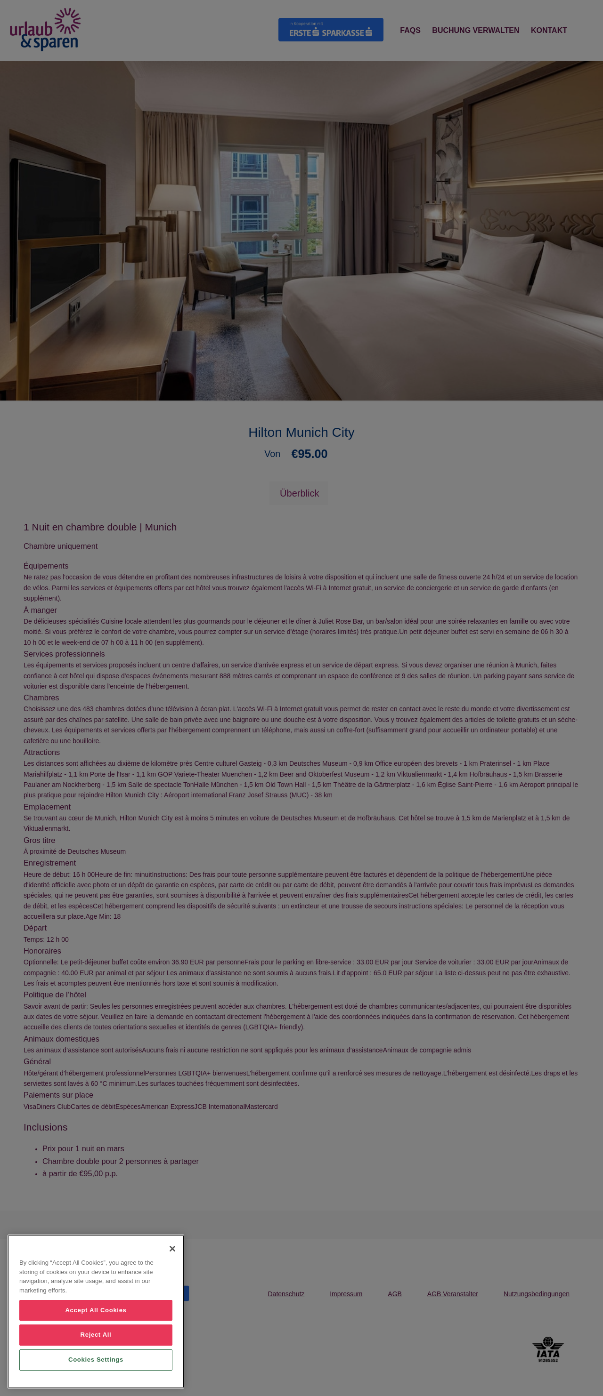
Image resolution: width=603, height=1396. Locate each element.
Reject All (96, 1334)
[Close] (172, 1248)
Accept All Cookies (95, 1310)
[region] (96, 1311)
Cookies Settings (95, 1359)
